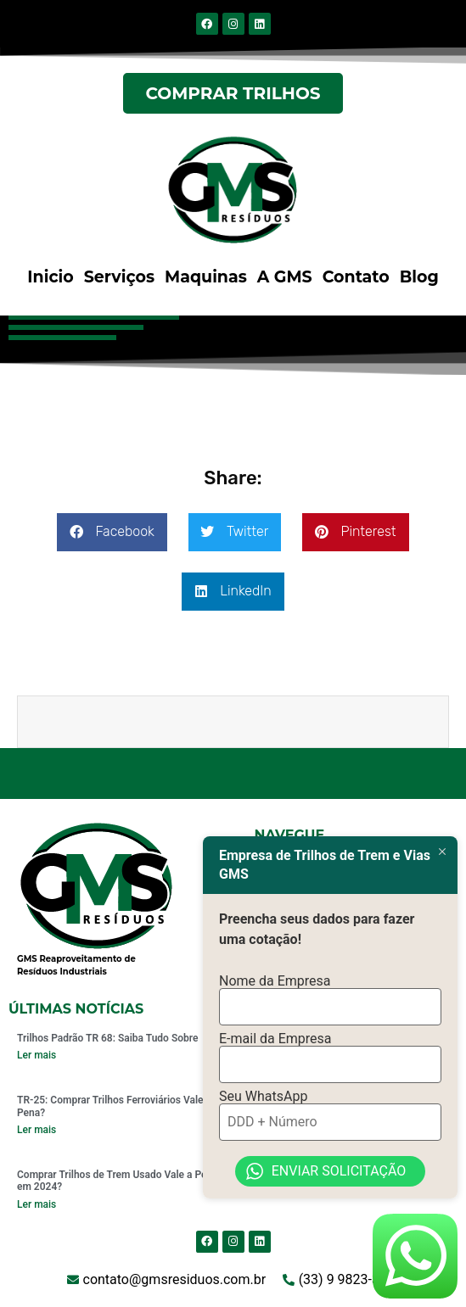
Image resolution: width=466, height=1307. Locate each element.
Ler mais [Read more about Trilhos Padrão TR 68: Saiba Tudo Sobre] (36, 1055)
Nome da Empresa (275, 981)
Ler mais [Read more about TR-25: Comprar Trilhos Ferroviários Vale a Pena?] (36, 1130)
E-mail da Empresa (275, 1039)
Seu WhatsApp (263, 1096)
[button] (111, 532)
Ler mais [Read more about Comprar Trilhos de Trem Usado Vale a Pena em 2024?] (36, 1204)
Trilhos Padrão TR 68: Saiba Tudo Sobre (107, 1038)
